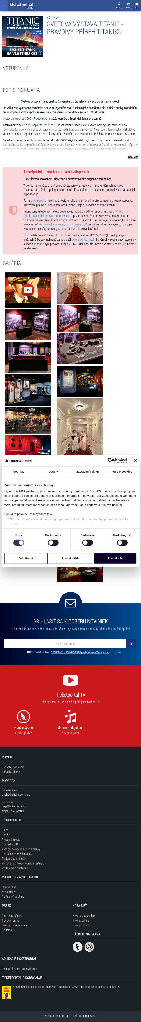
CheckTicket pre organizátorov (19, 969)
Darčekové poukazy (13, 897)
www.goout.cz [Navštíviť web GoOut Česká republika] (80, 925)
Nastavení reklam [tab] (88, 471)
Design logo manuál (13, 858)
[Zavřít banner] (135, 460)
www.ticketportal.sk (83, 239)
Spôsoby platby (11, 772)
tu (37, 248)
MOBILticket (9, 892)
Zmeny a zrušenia (12, 916)
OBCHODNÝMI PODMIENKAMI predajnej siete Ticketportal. (80, 652)
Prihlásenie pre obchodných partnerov (24, 863)
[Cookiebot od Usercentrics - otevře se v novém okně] (110, 460)
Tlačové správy (10, 920)
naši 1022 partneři (25, 491)
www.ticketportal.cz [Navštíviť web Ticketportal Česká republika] (83, 916)
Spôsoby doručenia (13, 767)
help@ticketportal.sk (14, 806)
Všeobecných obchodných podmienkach (46, 216)
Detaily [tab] (53, 471)
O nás (5, 830)
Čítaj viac (133, 157)
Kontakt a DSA (10, 844)
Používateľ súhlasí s (75, 652)
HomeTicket (9, 887)
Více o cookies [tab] (122, 471)
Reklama (7, 930)
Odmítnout (26, 558)
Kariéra (6, 835)
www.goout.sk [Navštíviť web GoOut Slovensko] (80, 920)
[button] (128, 6)
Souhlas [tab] (18, 471)
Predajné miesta (11, 839)
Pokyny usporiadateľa (14, 925)
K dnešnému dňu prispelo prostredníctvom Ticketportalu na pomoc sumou (66, 987)
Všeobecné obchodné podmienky (21, 849)
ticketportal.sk (39, 200)
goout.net (61, 229)
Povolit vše (115, 558)
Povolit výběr (70, 558)
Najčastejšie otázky (13, 811)
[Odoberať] (131, 643)
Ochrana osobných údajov (17, 854)
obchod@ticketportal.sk (16, 794)
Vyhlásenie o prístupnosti (16, 868)
